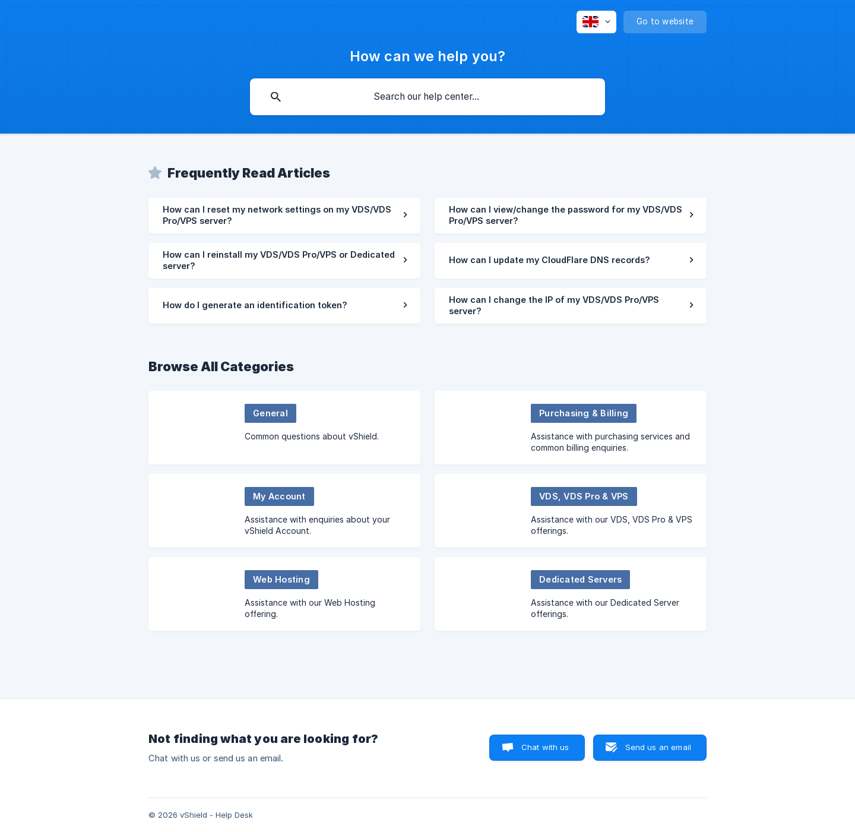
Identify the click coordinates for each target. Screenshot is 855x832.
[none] (596, 22)
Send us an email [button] (658, 747)
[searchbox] (427, 96)
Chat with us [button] (545, 747)
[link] (284, 215)
